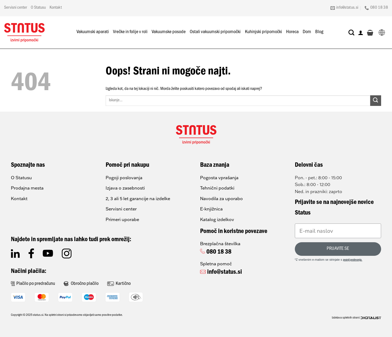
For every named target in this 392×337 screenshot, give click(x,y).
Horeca (292, 32)
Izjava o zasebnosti (125, 188)
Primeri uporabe (122, 219)
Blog (319, 32)
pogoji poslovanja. (352, 260)
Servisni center (15, 8)
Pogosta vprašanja (219, 177)
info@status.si (224, 272)
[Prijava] (360, 33)
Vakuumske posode (169, 32)
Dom (307, 32)
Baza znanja (214, 165)
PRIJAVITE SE (338, 249)
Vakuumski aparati (92, 32)
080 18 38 (218, 252)
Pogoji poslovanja (124, 177)
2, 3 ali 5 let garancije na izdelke (138, 198)
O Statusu (38, 8)
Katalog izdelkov (217, 219)
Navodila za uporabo (221, 198)
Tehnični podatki (217, 188)
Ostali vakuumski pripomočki (215, 32)
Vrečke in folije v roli (130, 32)
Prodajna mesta (27, 188)
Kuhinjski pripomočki (263, 32)
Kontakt (56, 8)
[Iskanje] (351, 32)
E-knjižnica (211, 209)
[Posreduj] (375, 100)
